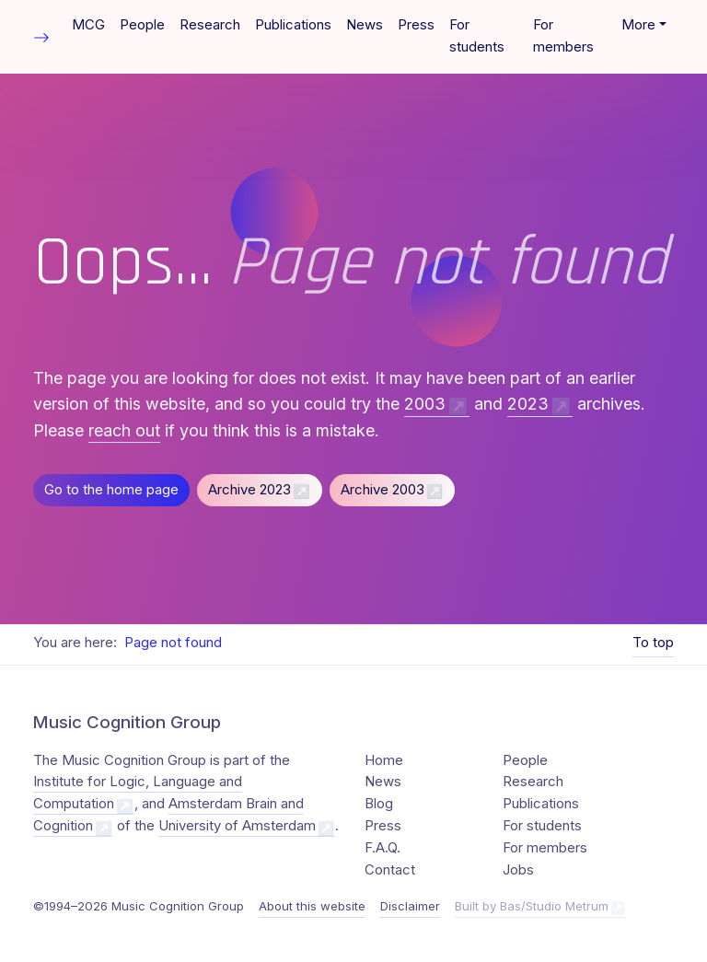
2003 (425, 403)
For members (563, 36)
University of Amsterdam (237, 825)
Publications (293, 25)
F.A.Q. (382, 848)
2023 (528, 403)
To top (653, 642)
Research (210, 25)
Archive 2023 (249, 489)
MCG (88, 25)
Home (384, 760)
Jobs (518, 870)
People (142, 25)
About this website (312, 905)
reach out (124, 430)
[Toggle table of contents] (41, 36)
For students (476, 36)
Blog (379, 803)
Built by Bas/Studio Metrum (531, 905)
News (364, 25)
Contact (390, 870)
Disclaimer (410, 905)
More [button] (638, 25)
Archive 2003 (382, 489)
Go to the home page (111, 489)
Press (416, 25)
